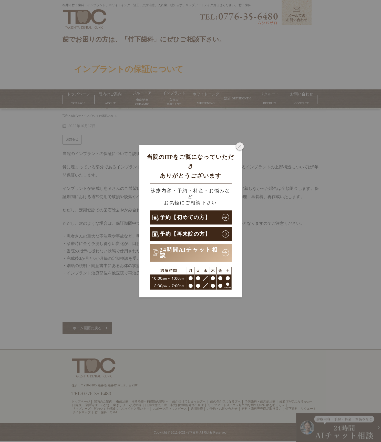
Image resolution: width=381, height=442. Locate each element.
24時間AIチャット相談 (189, 252)
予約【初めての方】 (188, 217)
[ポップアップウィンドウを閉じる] (240, 147)
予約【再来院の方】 (187, 234)
